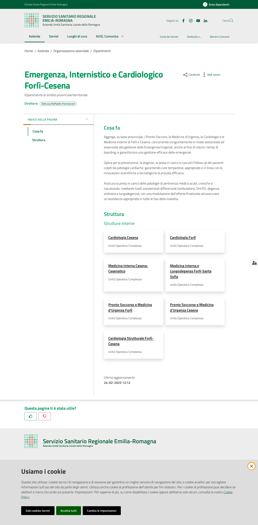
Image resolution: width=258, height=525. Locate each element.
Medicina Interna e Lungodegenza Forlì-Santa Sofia (190, 271)
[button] (229, 20)
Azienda (43, 50)
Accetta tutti (69, 510)
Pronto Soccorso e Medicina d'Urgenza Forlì (130, 307)
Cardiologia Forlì (183, 237)
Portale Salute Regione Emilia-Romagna (45, 4)
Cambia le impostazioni (101, 510)
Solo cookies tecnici (38, 510)
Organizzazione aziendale (71, 50)
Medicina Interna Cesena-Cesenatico (128, 268)
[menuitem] (34, 36)
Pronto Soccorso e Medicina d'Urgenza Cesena (192, 307)
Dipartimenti (102, 50)
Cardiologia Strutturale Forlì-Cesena (130, 341)
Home (28, 50)
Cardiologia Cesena (123, 237)
